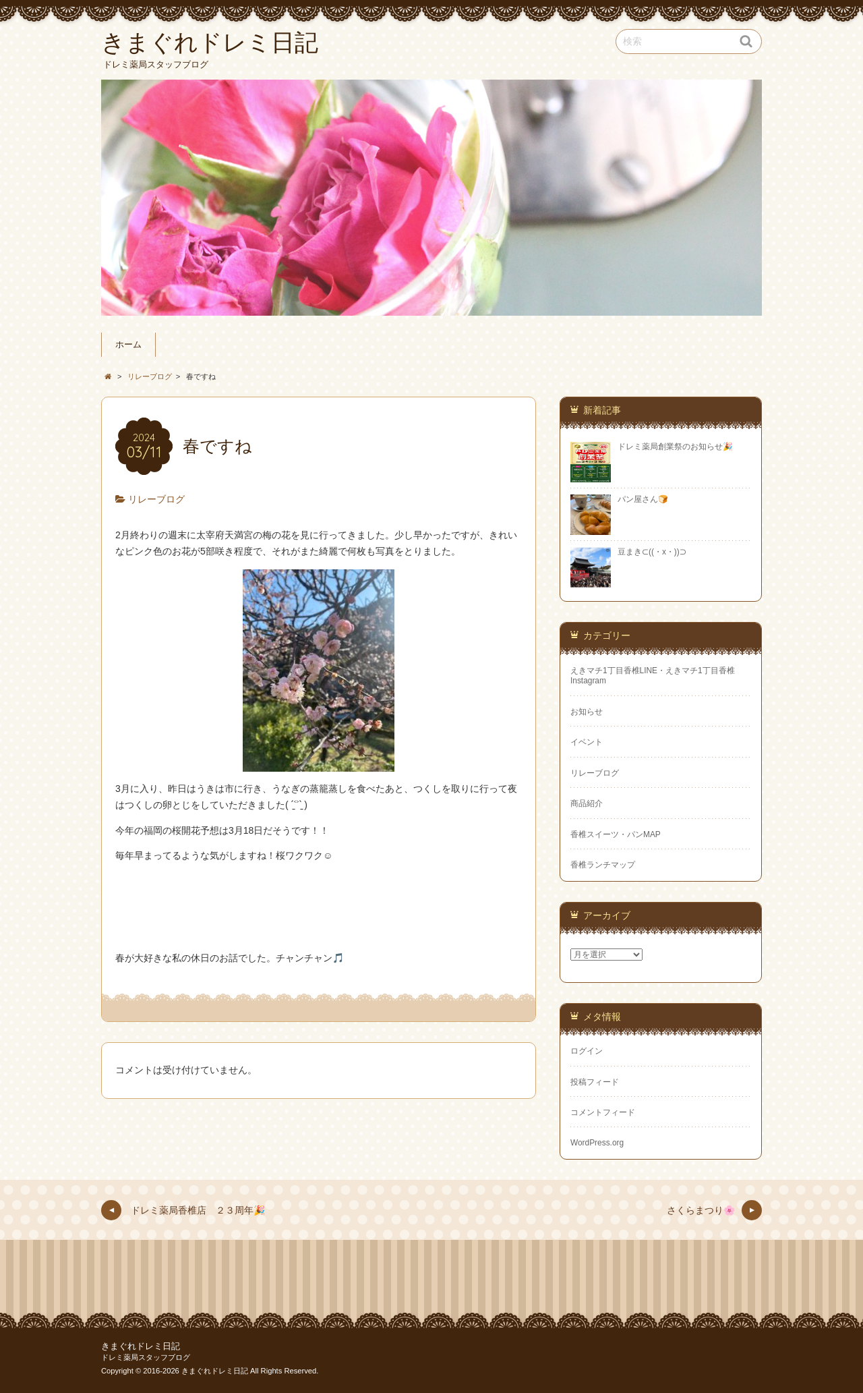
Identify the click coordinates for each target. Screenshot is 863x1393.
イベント (586, 742)
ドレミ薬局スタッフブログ (145, 1357)
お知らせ (586, 711)
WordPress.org (597, 1142)
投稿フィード (594, 1082)
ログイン (586, 1051)
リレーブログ (156, 499)
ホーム (128, 344)
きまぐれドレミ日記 (140, 1346)
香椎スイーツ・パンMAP (615, 834)
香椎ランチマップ (602, 865)
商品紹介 (586, 803)
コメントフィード (602, 1112)
